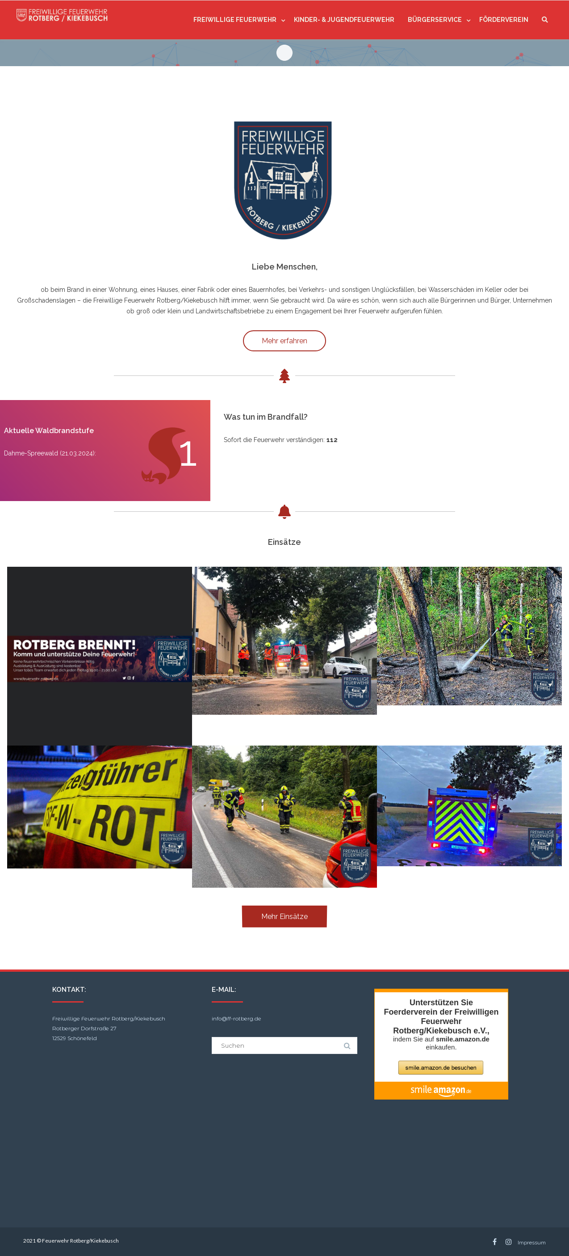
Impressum (532, 1242)
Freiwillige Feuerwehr (234, 19)
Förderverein (503, 19)
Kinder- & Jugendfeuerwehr (344, 19)
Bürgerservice (435, 19)
